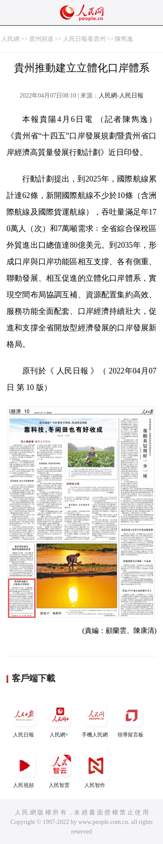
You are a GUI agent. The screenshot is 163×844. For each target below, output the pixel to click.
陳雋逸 (124, 39)
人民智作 (95, 769)
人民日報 (24, 719)
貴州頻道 (41, 39)
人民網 (10, 39)
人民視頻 (24, 769)
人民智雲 (60, 769)
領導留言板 (131, 719)
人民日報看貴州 (84, 39)
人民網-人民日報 (121, 95)
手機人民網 (95, 719)
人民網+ (60, 719)
